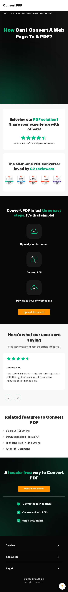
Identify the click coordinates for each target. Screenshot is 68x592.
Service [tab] (33, 545)
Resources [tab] (33, 557)
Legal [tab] (33, 568)
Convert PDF (12, 5)
